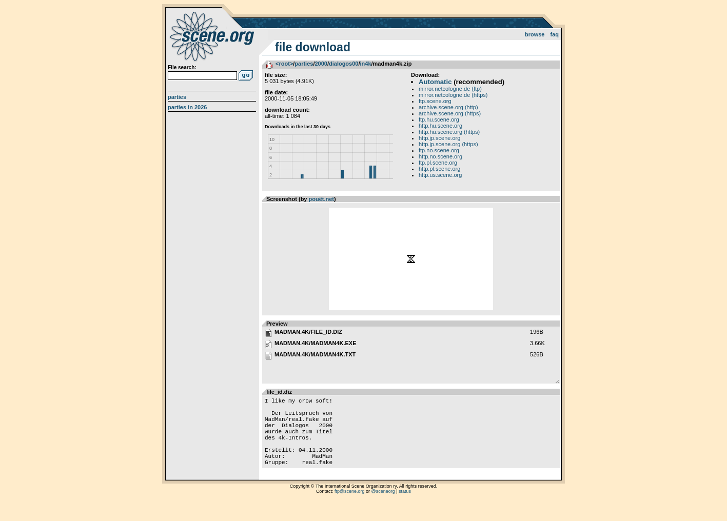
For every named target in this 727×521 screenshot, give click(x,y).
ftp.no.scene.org (439, 150)
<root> (284, 64)
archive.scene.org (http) (448, 107)
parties (303, 64)
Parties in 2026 (187, 107)
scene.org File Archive (213, 36)
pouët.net (322, 199)
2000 (321, 64)
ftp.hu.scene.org (439, 119)
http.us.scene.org (440, 175)
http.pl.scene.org (439, 169)
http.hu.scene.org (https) (449, 132)
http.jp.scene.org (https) (448, 144)
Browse (535, 34)
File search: (182, 67)
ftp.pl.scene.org (438, 162)
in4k (365, 64)
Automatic (435, 82)
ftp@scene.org (350, 508)
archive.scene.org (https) (450, 113)
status (405, 508)
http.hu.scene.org (440, 126)
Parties (177, 97)
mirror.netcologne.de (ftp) (450, 89)
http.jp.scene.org (439, 138)
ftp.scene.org (435, 101)
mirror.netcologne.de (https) (453, 95)
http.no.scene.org (440, 156)
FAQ (555, 34)
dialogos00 (343, 64)
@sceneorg (383, 508)
